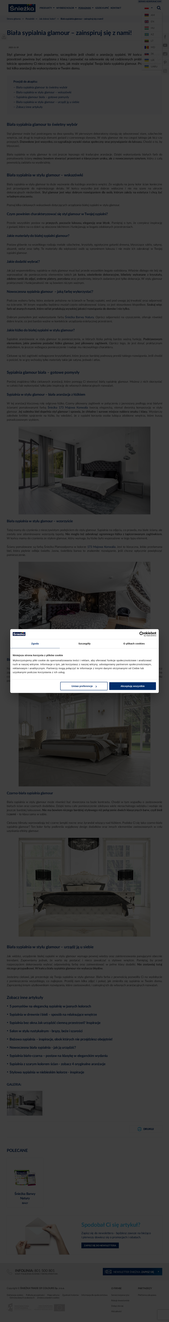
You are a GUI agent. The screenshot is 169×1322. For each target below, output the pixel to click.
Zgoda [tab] (35, 643)
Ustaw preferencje (84, 686)
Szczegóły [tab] (84, 643)
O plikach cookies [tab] (134, 643)
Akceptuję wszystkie (133, 686)
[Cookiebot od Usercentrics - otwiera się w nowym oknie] (141, 634)
